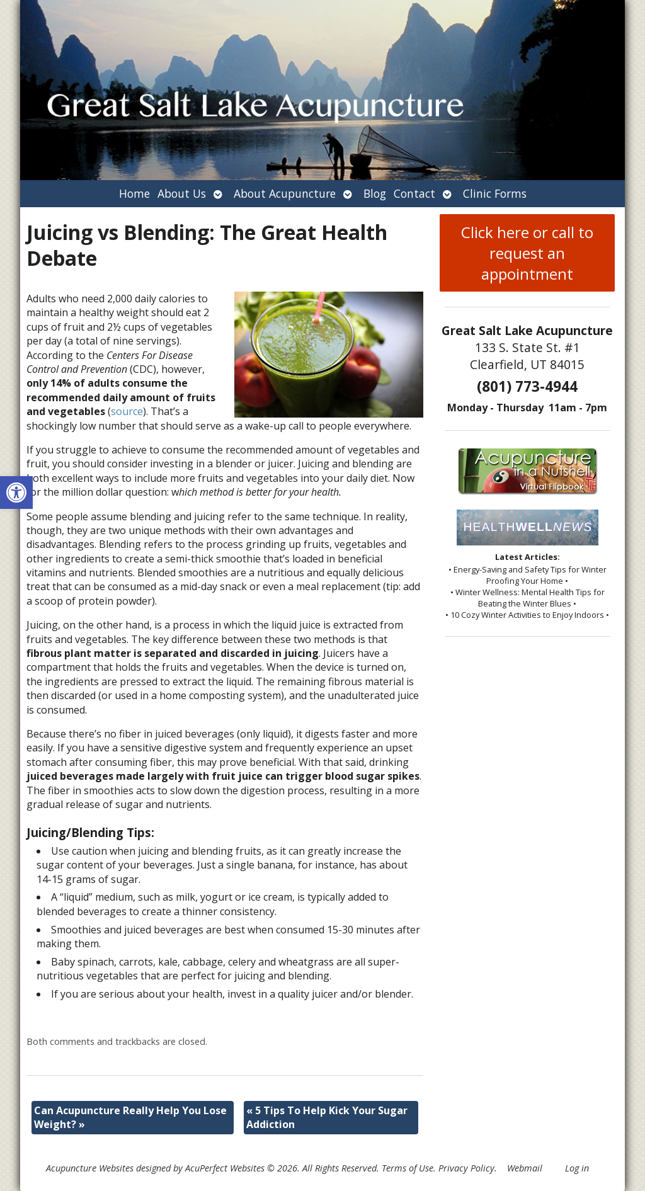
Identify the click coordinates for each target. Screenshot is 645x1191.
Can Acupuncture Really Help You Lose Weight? (130, 1117)
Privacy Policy (466, 1168)
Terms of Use (407, 1168)
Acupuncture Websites (90, 1168)
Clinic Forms (495, 193)
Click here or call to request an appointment (527, 253)
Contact (414, 193)
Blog (374, 193)
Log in (577, 1168)
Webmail (524, 1168)
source (127, 411)
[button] (16, 492)
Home (134, 193)
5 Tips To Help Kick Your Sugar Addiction (327, 1117)
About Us (181, 193)
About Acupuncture (285, 193)
